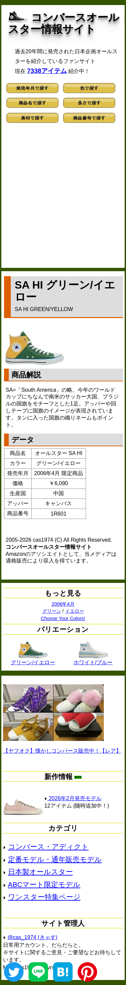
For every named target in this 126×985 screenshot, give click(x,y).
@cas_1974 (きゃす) (32, 937)
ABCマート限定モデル (44, 884)
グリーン (51, 611)
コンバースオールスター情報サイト (63, 23)
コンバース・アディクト (48, 846)
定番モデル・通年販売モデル (55, 859)
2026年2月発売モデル (72, 798)
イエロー (74, 611)
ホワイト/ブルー (93, 660)
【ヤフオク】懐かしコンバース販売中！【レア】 (62, 751)
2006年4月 (62, 604)
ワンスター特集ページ (44, 897)
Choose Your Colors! (63, 618)
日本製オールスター (40, 872)
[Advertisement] (63, 198)
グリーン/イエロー (33, 660)
